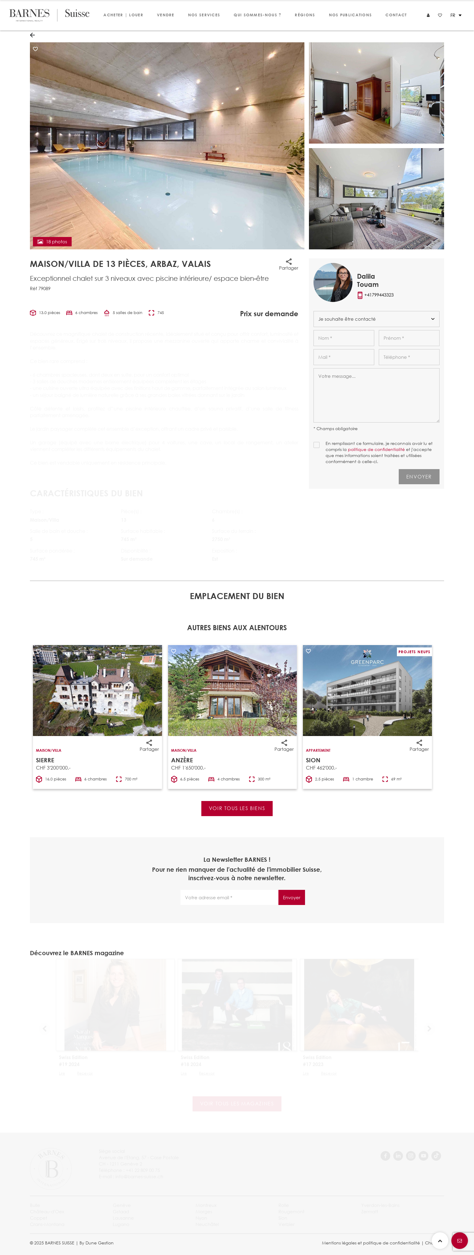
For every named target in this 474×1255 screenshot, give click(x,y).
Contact (396, 14)
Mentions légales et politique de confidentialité (371, 1243)
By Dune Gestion (97, 1243)
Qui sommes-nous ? (257, 14)
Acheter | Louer (123, 14)
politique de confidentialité (376, 449)
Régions (305, 14)
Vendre (165, 14)
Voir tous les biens (237, 808)
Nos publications (350, 14)
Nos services (204, 14)
